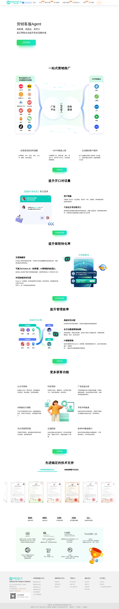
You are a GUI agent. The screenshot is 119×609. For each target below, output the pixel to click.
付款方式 (87, 581)
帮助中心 (87, 584)
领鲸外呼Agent (38, 584)
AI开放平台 (76, 2)
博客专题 (87, 589)
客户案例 (56, 2)
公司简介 (102, 581)
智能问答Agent (38, 582)
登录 (99, 2)
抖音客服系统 (36, 592)
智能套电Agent (37, 589)
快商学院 (87, 586)
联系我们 (102, 584)
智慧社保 (57, 586)
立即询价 (26, 42)
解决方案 (47, 2)
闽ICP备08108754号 (63, 607)
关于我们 (91, 2)
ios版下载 (72, 584)
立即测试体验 (59, 233)
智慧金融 (57, 581)
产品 (40, 2)
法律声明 (71, 607)
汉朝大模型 (65, 2)
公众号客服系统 (37, 594)
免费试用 (108, 2)
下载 (84, 2)
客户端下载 (73, 581)
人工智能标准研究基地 (105, 586)
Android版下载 (73, 586)
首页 (34, 2)
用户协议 (78, 607)
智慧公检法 (57, 584)
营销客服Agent (38, 587)
